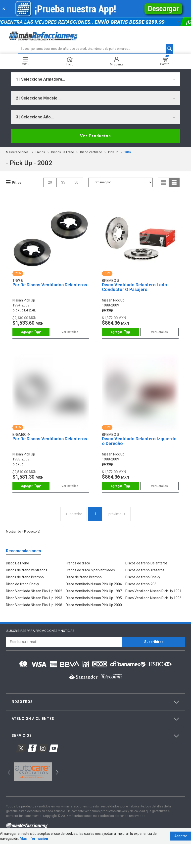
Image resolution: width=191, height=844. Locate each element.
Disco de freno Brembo (84, 577)
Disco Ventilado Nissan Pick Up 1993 (34, 598)
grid (174, 182)
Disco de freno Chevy (22, 584)
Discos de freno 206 (140, 584)
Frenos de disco (78, 563)
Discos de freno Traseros (144, 570)
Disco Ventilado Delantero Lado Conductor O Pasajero (134, 287)
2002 (127, 152)
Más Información (34, 839)
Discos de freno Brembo (25, 577)
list (163, 182)
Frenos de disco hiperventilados (90, 570)
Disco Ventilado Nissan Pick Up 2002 (34, 591)
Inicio (69, 61)
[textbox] (95, 49)
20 (50, 182)
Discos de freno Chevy (142, 577)
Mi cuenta (117, 61)
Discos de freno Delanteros (146, 563)
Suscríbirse (153, 642)
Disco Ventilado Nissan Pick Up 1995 (94, 598)
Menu (25, 61)
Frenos (40, 152)
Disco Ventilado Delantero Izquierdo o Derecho (139, 441)
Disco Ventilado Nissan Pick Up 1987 (94, 591)
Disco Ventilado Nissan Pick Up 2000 (94, 605)
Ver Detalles (69, 332)
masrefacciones (17, 152)
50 (76, 182)
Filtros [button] (16, 182)
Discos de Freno (62, 152)
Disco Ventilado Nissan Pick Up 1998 (34, 605)
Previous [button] (7, 772)
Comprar (30, 332)
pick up (113, 152)
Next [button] (56, 772)
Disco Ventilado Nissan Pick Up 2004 (94, 584)
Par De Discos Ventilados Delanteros (49, 284)
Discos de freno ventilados (26, 570)
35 (63, 182)
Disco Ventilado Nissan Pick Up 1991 (153, 591)
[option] (32, 771)
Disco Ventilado (91, 152)
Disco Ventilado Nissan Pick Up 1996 (153, 598)
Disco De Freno (17, 563)
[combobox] (95, 79)
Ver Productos (95, 136)
